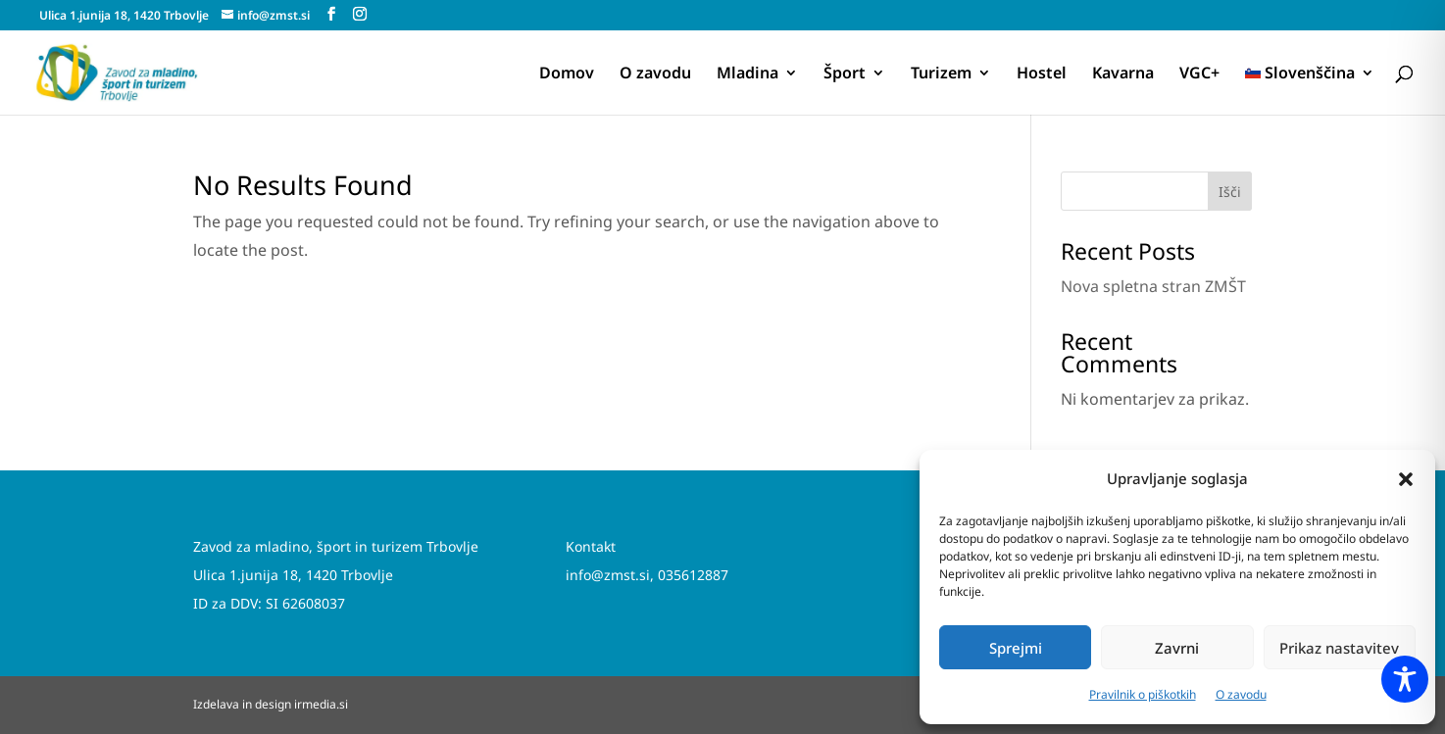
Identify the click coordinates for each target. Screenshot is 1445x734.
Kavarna (1123, 74)
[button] (1406, 479)
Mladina (747, 74)
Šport (844, 74)
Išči (1230, 191)
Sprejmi (1015, 648)
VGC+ (1199, 74)
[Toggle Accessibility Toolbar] (1404, 679)
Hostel (1042, 74)
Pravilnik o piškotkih (1142, 694)
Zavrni (1177, 648)
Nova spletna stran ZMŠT (1153, 286)
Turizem (941, 74)
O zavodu (1241, 694)
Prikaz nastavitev (1339, 648)
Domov (566, 74)
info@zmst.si (608, 574)
